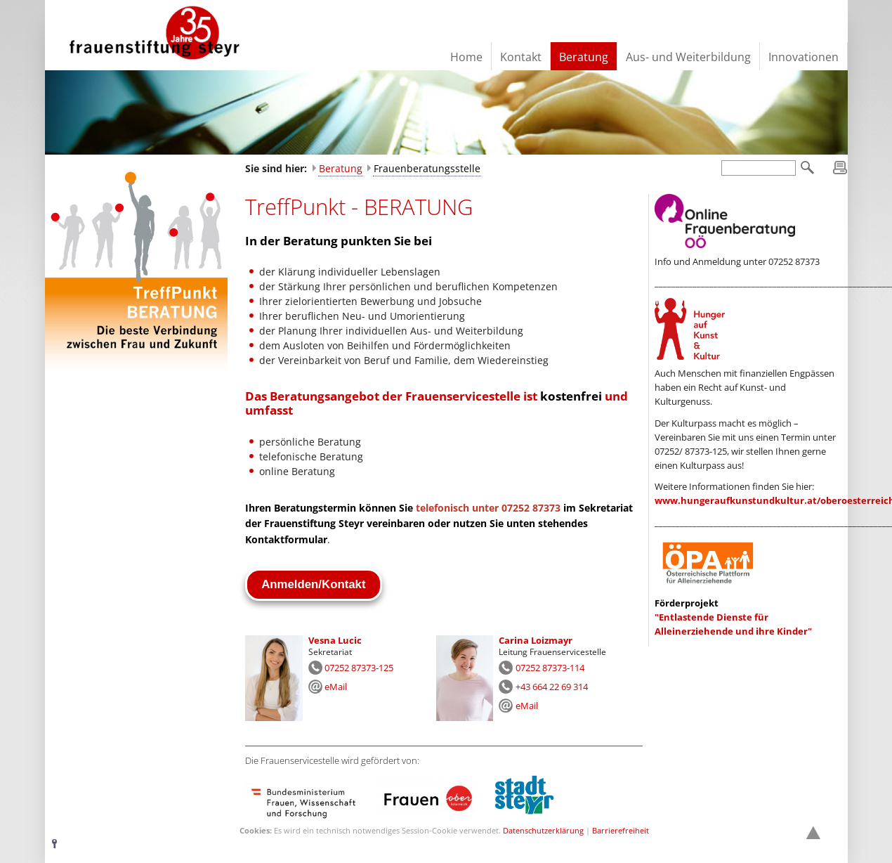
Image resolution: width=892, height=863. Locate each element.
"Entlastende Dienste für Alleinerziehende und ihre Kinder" (733, 617)
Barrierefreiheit (620, 830)
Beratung (340, 168)
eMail (335, 686)
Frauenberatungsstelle (427, 168)
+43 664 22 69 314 (552, 686)
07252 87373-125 (358, 667)
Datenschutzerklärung (543, 830)
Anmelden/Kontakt (313, 584)
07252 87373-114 (550, 667)
